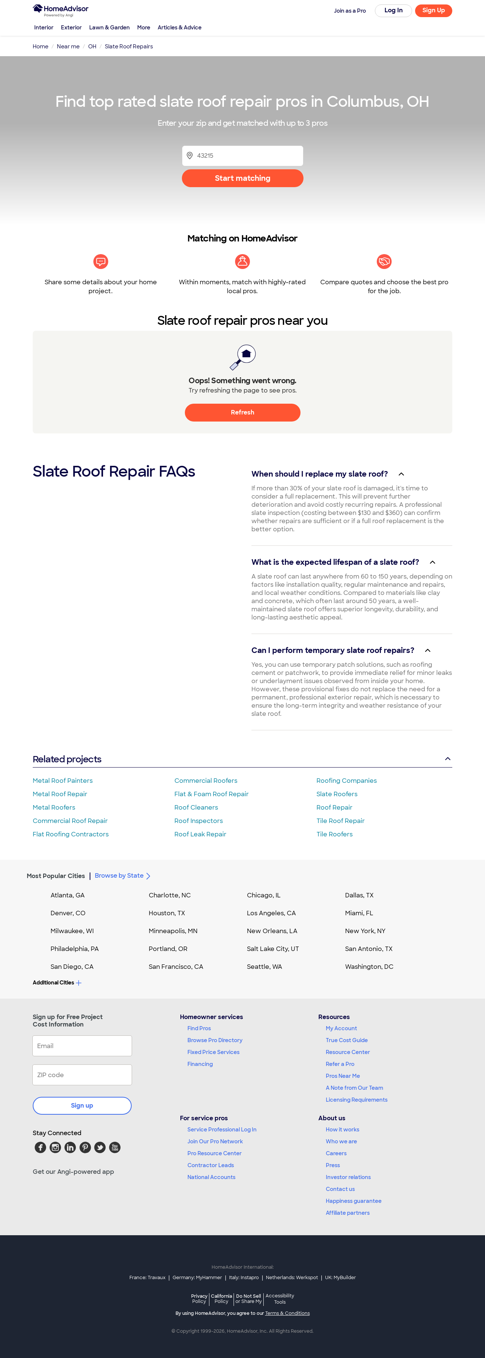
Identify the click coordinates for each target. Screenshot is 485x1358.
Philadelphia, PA (75, 949)
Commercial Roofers (205, 781)
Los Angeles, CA (271, 913)
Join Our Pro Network (215, 1141)
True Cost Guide (347, 1040)
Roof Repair (335, 807)
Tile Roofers (335, 834)
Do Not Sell (248, 1298)
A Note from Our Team (354, 1088)
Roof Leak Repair (200, 834)
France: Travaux (147, 1278)
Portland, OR (168, 949)
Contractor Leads (210, 1165)
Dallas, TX (359, 895)
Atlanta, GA (68, 895)
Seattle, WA (264, 967)
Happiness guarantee (354, 1201)
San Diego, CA (72, 967)
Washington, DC (369, 967)
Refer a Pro (340, 1064)
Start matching (242, 178)
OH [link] (92, 46)
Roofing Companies (347, 781)
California (221, 1298)
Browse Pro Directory (214, 1040)
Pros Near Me (343, 1076)
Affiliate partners (348, 1213)
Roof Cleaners (196, 807)
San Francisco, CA (176, 967)
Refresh (242, 412)
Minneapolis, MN (173, 931)
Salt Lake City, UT (273, 949)
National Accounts (211, 1177)
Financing (200, 1064)
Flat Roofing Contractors (71, 834)
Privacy (199, 1298)
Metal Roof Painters (63, 781)
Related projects (242, 759)
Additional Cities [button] (57, 982)
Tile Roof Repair (341, 821)
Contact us (340, 1189)
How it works (342, 1129)
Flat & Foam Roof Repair (211, 794)
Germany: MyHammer (197, 1278)
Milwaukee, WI (72, 931)
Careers (336, 1153)
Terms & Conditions (287, 1313)
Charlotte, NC (170, 895)
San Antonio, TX (369, 949)
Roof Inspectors (198, 821)
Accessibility (280, 1299)
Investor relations (348, 1177)
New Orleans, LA (272, 931)
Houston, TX (167, 913)
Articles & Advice (180, 27)
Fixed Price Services (213, 1052)
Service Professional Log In (222, 1129)
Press (333, 1165)
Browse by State (124, 876)
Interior (44, 27)
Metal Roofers (54, 807)
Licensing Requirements (357, 1099)
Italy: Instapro (244, 1278)
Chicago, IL (264, 895)
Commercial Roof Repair (70, 821)
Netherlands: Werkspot (292, 1278)
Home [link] (40, 46)
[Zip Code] (242, 156)
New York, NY (365, 931)
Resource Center (348, 1052)
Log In (394, 10)
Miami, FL (359, 913)
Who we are (341, 1141)
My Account (341, 1028)
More (143, 27)
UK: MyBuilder (340, 1278)
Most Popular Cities (56, 876)
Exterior (71, 27)
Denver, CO (68, 913)
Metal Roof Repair (60, 794)
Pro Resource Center (214, 1153)
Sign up (82, 1105)
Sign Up (434, 10)
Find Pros (199, 1028)
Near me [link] (68, 46)
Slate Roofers (337, 794)
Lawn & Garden (109, 27)
